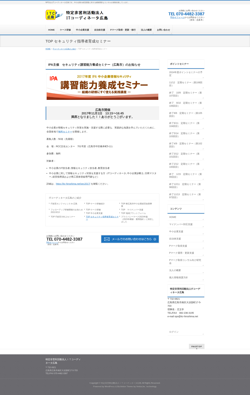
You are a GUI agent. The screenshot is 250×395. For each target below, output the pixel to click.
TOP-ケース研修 (93, 210)
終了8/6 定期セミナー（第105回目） (185, 114)
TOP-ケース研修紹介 (95, 204)
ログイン (174, 331)
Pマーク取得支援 (178, 245)
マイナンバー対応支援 (181, 224)
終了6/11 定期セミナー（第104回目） (184, 124)
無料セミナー (65, 131)
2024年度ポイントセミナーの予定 (185, 74)
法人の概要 (175, 270)
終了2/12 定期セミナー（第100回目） (184, 165)
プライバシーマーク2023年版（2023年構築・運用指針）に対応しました (137, 219)
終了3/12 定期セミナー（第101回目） (184, 155)
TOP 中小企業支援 (94, 213)
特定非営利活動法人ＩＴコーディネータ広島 (121, 383)
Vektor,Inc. (141, 386)
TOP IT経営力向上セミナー (63, 217)
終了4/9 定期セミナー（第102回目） (185, 145)
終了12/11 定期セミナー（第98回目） (185, 185)
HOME (172, 217)
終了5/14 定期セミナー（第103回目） (184, 135)
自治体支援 (175, 238)
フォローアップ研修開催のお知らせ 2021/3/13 (67, 211)
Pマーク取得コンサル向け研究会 (185, 261)
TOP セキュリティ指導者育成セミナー (102, 218)
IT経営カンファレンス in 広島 (64, 204)
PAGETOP (196, 346)
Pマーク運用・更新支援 (181, 253)
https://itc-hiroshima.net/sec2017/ (73, 183)
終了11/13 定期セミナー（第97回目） (185, 196)
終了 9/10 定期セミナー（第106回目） (185, 104)
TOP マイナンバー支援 (132, 210)
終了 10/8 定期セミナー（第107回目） (185, 94)
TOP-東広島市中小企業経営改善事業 (136, 205)
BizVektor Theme (125, 386)
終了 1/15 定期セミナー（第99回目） (185, 175)
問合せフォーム (177, 17)
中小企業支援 (176, 231)
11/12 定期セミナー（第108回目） (185, 84)
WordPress (110, 386)
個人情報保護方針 (178, 277)
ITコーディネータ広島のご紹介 (65, 197)
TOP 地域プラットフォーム (133, 213)
